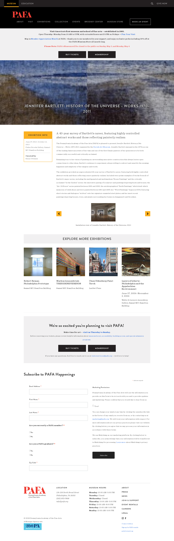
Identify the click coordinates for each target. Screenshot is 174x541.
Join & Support (130, 500)
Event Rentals (130, 504)
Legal (125, 512)
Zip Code (33, 462)
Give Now (162, 3)
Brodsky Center (94, 21)
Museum (11, 3)
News (125, 495)
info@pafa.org (62, 501)
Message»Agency (32, 521)
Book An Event (140, 22)
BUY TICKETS (72, 54)
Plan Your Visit (128, 34)
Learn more (121, 442)
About (20, 21)
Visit (30, 21)
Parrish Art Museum (101, 147)
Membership (102, 348)
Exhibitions (43, 21)
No (32, 436)
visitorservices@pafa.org (101, 355)
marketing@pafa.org (100, 418)
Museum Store (115, 21)
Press (125, 491)
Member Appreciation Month (44, 39)
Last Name (34, 412)
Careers (126, 508)
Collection (61, 21)
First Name (34, 399)
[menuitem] (11, 3)
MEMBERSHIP (102, 54)
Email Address (35, 386)
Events (76, 21)
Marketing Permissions (101, 387)
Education (28, 3)
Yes (32, 431)
